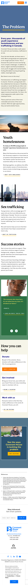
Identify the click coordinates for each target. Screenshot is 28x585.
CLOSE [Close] (14, 581)
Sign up (22, 518)
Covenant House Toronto (16, 561)
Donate (20, 3)
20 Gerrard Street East (14, 534)
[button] (11, 331)
